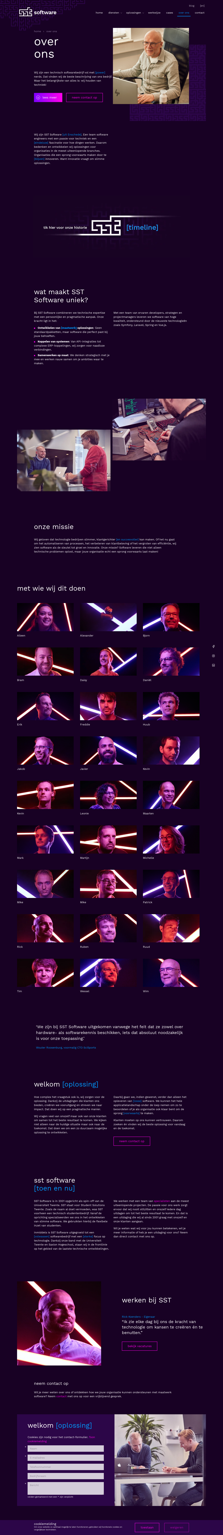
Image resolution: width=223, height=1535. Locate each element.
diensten (115, 12)
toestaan (147, 1527)
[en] (202, 5)
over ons (184, 12)
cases (169, 12)
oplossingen (135, 12)
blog (191, 5)
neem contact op (84, 97)
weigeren (176, 1527)
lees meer (46, 97)
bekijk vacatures (140, 1346)
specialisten (162, 1201)
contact (200, 12)
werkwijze (154, 12)
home (99, 12)
